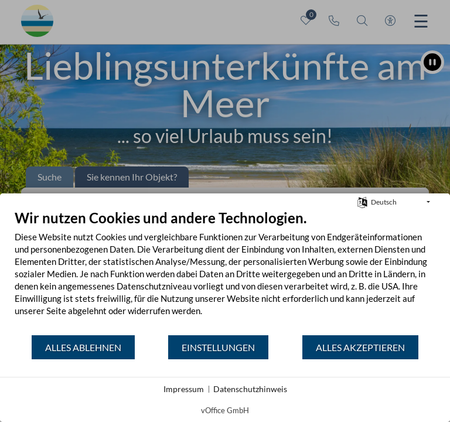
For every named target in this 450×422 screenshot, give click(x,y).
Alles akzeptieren (360, 347)
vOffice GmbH (225, 410)
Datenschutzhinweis (250, 389)
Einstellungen (218, 347)
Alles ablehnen (83, 347)
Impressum (183, 389)
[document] (225, 271)
